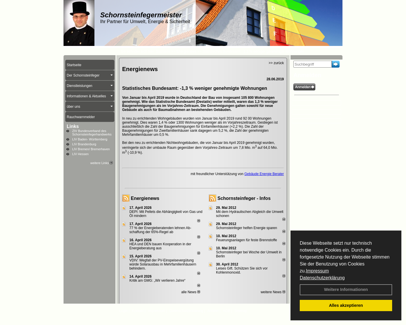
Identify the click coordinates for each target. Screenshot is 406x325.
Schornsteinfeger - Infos (244, 198)
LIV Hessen (80, 154)
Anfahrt (213, 311)
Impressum (317, 270)
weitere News (273, 292)
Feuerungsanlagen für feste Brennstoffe (246, 240)
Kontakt (138, 311)
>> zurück (276, 63)
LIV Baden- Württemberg (89, 139)
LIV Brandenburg (84, 144)
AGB (226, 311)
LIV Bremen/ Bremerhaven (91, 149)
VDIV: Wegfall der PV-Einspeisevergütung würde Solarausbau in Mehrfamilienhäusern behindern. (162, 264)
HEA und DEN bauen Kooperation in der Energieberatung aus (160, 246)
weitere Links (101, 163)
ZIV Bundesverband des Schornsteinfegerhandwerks (91, 132)
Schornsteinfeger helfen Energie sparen (246, 228)
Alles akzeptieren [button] (346, 305)
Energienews (145, 198)
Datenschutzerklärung (322, 277)
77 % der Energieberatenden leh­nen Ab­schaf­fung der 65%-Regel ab (160, 230)
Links (73, 126)
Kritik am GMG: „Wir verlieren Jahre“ (157, 280)
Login (123, 311)
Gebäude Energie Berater (264, 174)
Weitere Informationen (346, 289)
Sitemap (240, 311)
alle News (190, 292)
